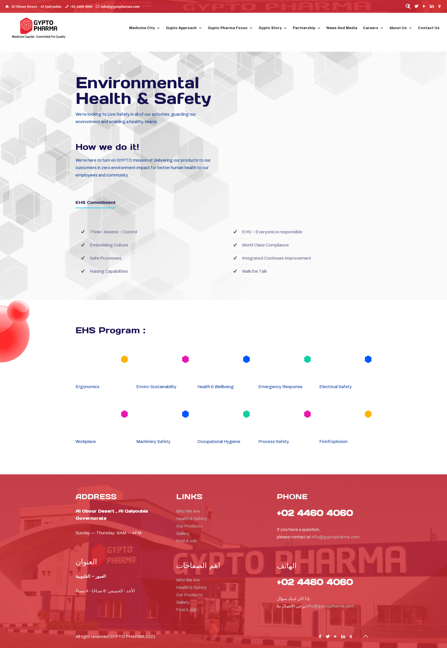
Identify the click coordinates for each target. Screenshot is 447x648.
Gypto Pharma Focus (230, 28)
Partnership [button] (307, 28)
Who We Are (188, 511)
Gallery (183, 533)
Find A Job (186, 541)
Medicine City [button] (144, 28)
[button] (408, 8)
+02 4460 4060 (81, 6)
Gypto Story (273, 28)
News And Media (341, 28)
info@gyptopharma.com (120, 6)
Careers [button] (373, 28)
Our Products (189, 526)
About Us (400, 28)
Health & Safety (191, 518)
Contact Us (429, 28)
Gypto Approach (184, 28)
